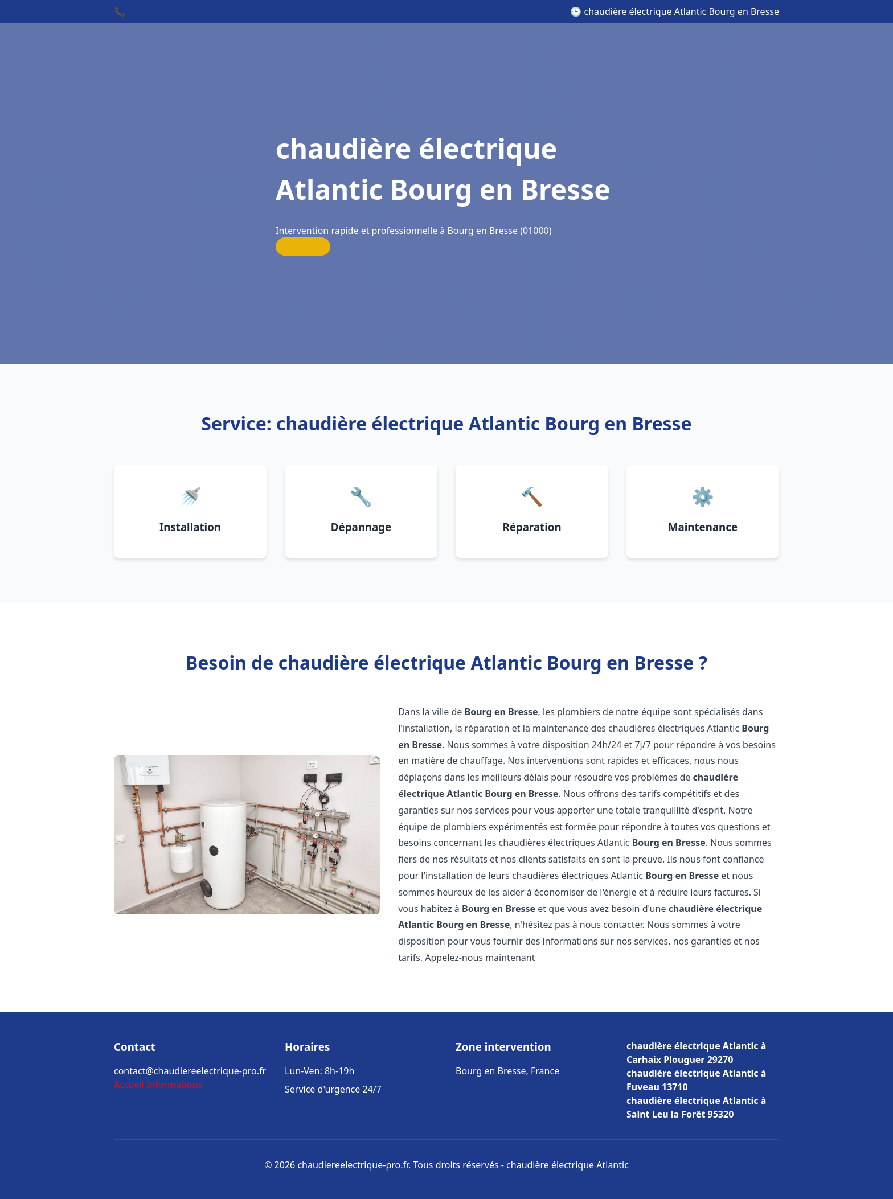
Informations (174, 1084)
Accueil (129, 1084)
